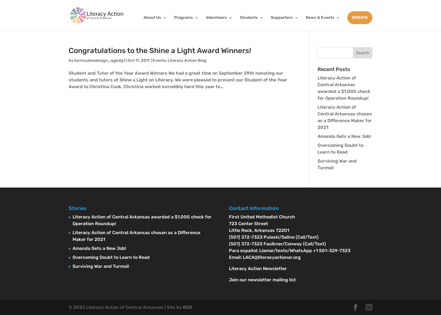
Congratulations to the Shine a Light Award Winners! (160, 50)
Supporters (282, 18)
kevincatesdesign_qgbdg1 (99, 60)
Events (159, 60)
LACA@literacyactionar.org (272, 257)
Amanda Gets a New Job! (344, 136)
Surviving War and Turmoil (101, 266)
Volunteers (216, 18)
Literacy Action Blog (187, 60)
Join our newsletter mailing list (262, 279)
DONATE (360, 17)
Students (249, 18)
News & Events (320, 18)
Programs (183, 18)
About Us (152, 18)
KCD (187, 307)
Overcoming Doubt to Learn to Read (111, 257)
